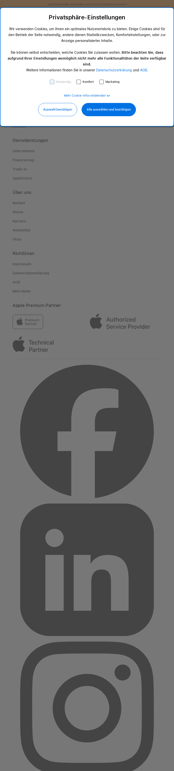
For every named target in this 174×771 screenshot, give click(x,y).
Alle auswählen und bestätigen (109, 109)
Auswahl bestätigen (57, 109)
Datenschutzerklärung (114, 70)
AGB (143, 70)
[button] (87, 95)
